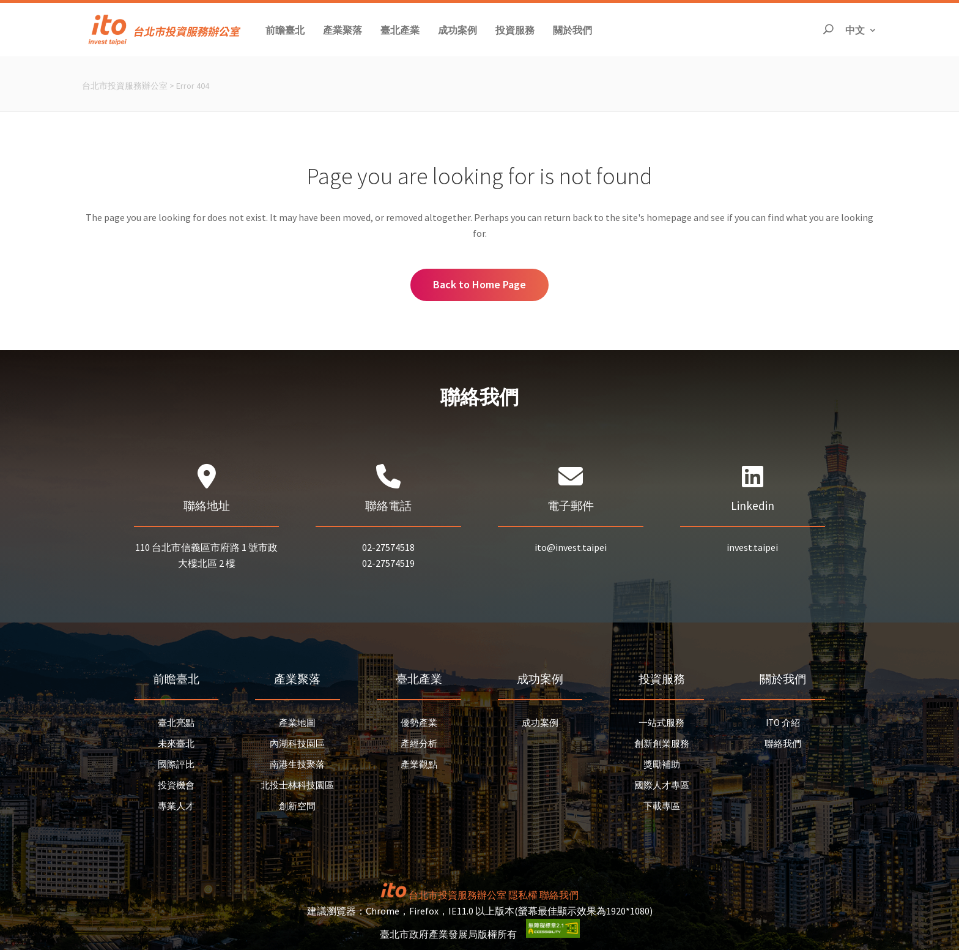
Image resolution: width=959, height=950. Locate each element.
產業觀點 (419, 764)
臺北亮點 (176, 722)
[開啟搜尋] (828, 30)
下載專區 (661, 806)
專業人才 (176, 806)
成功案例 (540, 722)
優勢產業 (419, 722)
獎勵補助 (661, 764)
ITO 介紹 (783, 722)
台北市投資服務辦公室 (125, 85)
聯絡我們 (783, 743)
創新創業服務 (661, 743)
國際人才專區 (661, 785)
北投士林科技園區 (297, 785)
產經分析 (419, 743)
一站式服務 (661, 722)
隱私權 (523, 895)
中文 (861, 29)
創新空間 (297, 806)
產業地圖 (297, 722)
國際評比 (176, 764)
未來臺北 (176, 743)
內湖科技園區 (297, 743)
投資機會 (176, 785)
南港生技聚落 (297, 764)
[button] (285, 29)
